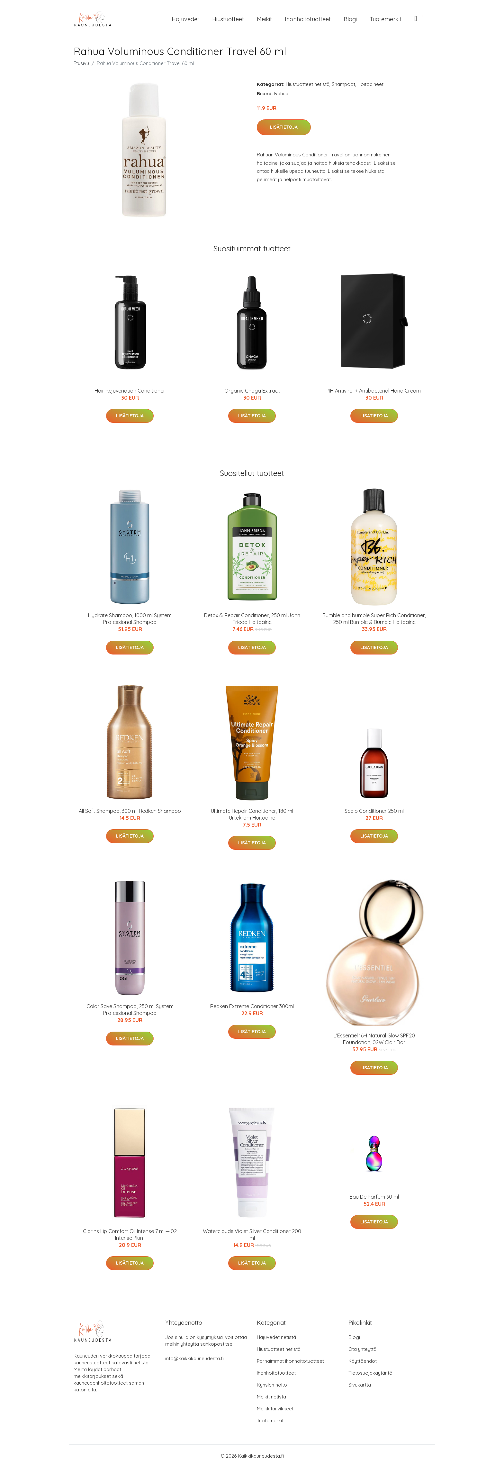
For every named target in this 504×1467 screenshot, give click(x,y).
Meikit (264, 19)
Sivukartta (359, 1385)
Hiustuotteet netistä (307, 84)
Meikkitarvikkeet (275, 1409)
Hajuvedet (185, 19)
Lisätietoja (284, 127)
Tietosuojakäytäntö (370, 1373)
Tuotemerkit (385, 19)
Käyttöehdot (362, 1361)
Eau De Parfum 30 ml (374, 1196)
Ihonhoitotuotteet (308, 19)
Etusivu (81, 63)
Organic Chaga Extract (252, 390)
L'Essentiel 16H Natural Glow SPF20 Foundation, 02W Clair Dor (374, 1038)
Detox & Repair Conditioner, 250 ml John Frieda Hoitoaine (252, 618)
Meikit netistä (271, 1397)
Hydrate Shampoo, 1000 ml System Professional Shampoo (130, 618)
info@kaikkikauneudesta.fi (194, 1358)
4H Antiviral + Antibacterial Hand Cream (374, 390)
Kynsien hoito (272, 1385)
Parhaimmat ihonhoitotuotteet (290, 1361)
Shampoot (343, 84)
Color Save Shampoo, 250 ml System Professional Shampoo (130, 1009)
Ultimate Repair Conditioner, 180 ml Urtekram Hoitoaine (252, 814)
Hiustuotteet (228, 19)
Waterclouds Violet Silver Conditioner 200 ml (252, 1234)
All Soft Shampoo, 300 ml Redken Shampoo (130, 811)
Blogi (350, 19)
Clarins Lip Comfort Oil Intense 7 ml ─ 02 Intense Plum (130, 1234)
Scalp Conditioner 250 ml (374, 811)
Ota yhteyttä (362, 1349)
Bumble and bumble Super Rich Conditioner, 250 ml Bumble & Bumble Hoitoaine (374, 618)
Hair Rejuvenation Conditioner (129, 390)
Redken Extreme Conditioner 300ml (252, 1006)
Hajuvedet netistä (276, 1337)
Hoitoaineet (370, 84)
